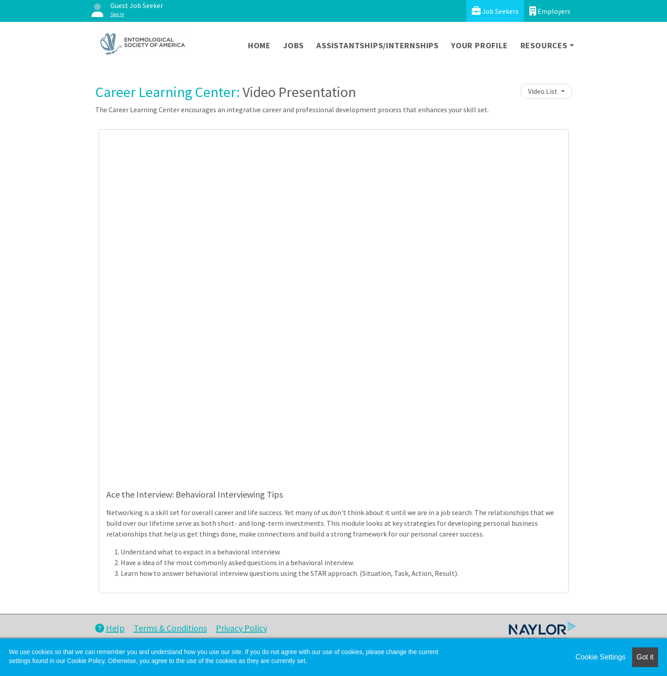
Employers (550, 11)
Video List (543, 91)
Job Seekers (495, 11)
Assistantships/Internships (377, 45)
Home (259, 45)
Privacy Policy (241, 628)
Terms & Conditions (170, 628)
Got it (645, 657)
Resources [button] (543, 45)
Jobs (293, 45)
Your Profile (479, 45)
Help (110, 628)
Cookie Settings (600, 657)
